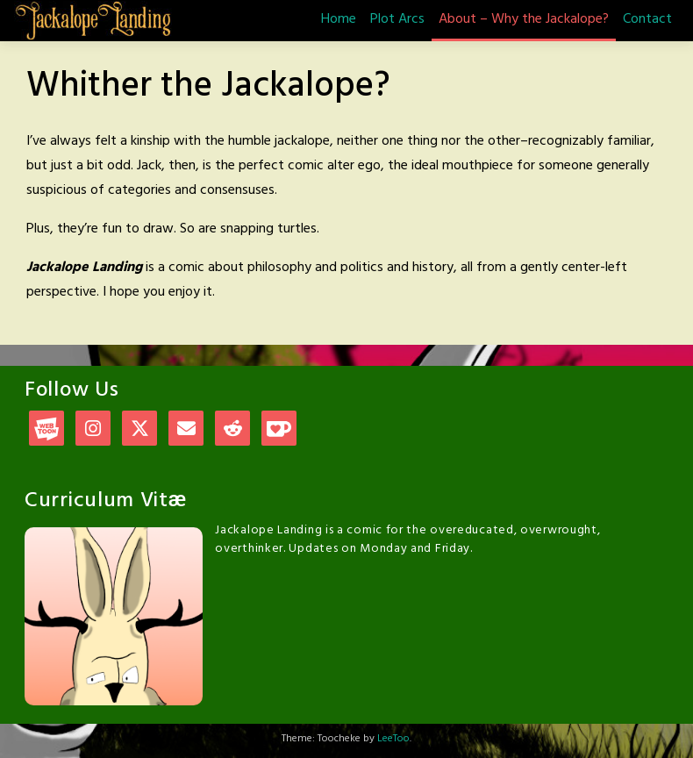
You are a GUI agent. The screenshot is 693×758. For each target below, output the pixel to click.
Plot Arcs (397, 19)
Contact (647, 19)
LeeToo (393, 738)
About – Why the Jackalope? (524, 19)
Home (338, 19)
